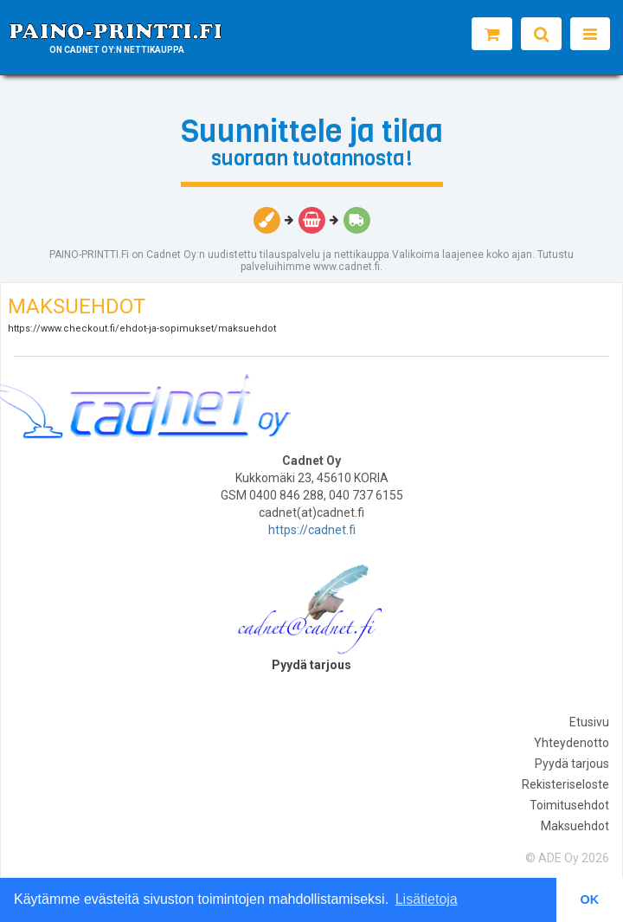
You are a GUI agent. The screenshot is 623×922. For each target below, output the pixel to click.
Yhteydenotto (571, 743)
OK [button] (590, 899)
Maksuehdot (575, 826)
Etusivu (589, 722)
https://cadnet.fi (312, 530)
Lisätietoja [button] (426, 899)
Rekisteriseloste (565, 784)
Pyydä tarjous (572, 763)
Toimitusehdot (569, 805)
